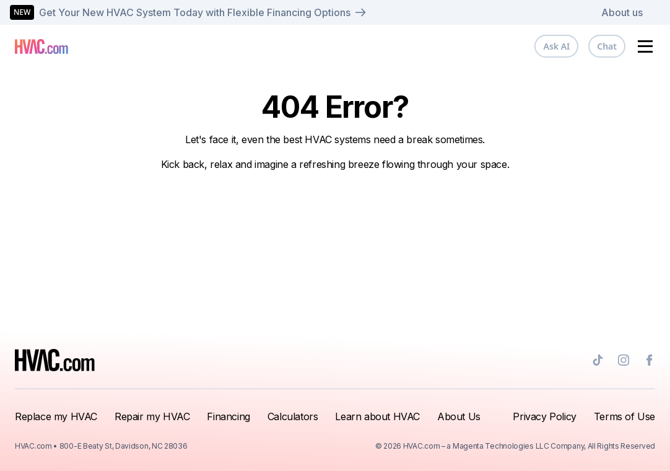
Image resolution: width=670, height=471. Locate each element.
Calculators (293, 416)
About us (622, 12)
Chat (607, 46)
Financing (228, 416)
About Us (459, 416)
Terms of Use (624, 416)
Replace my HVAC (56, 416)
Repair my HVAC (152, 416)
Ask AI (556, 46)
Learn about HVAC (377, 416)
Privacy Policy (544, 416)
